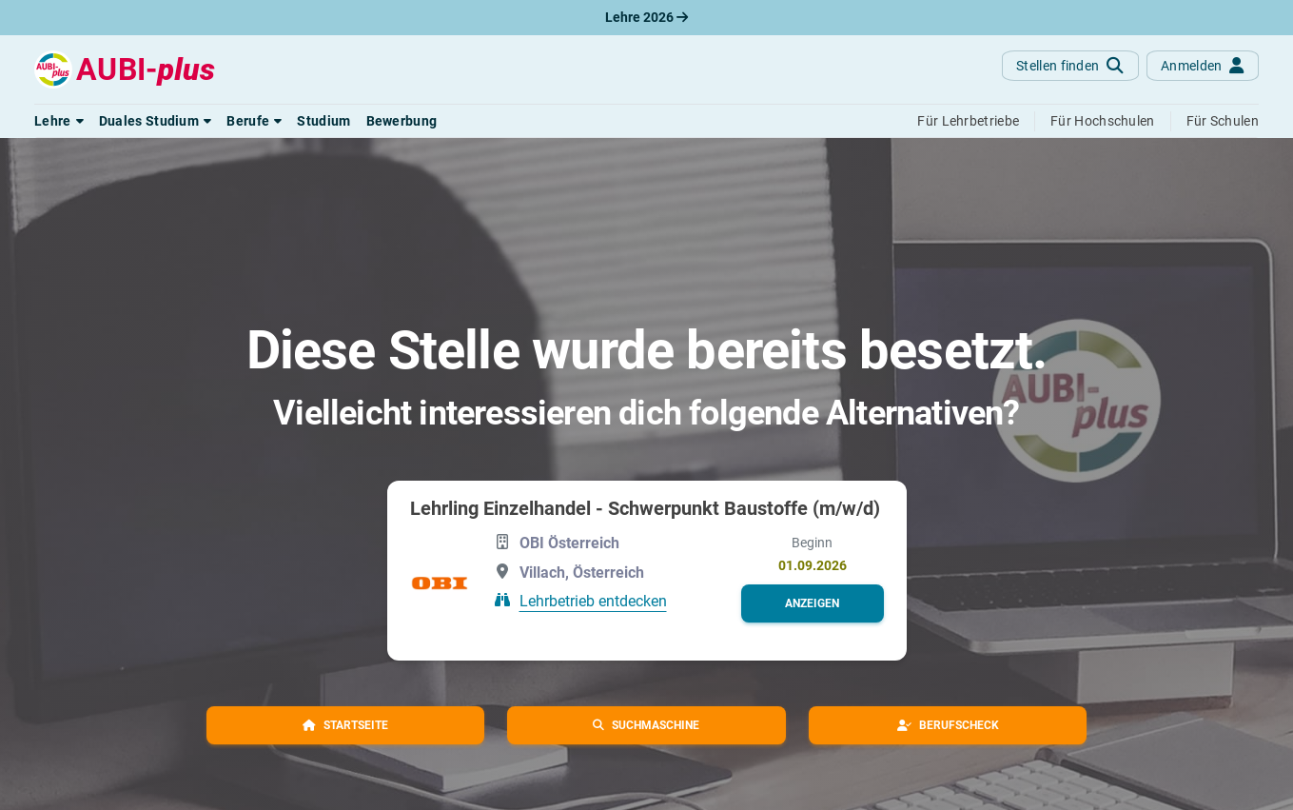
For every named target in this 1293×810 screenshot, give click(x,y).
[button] (59, 121)
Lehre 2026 (646, 17)
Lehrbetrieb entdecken (593, 601)
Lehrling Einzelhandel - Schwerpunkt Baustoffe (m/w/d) (645, 508)
